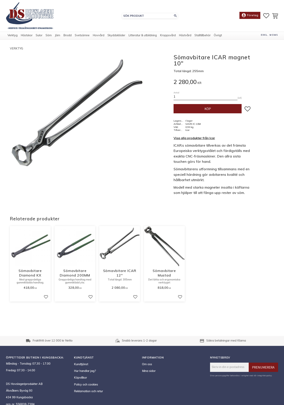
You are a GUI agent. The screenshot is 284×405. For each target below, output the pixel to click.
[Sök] (175, 16)
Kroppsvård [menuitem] (168, 36)
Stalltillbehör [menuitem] (202, 36)
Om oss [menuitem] (147, 364)
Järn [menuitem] (57, 36)
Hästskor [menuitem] (27, 36)
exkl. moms (269, 35)
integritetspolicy (264, 375)
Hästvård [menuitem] (185, 36)
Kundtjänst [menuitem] (81, 364)
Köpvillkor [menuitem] (80, 377)
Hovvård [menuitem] (98, 36)
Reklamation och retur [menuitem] (88, 391)
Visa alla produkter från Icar (194, 138)
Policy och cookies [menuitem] (86, 384)
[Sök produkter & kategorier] (147, 16)
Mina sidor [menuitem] (149, 371)
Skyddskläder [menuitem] (116, 36)
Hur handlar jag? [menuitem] (85, 371)
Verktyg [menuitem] (12, 36)
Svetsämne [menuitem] (82, 36)
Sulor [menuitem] (39, 36)
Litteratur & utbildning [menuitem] (142, 36)
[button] (266, 16)
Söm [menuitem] (49, 36)
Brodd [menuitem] (67, 36)
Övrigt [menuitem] (218, 36)
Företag (249, 15)
